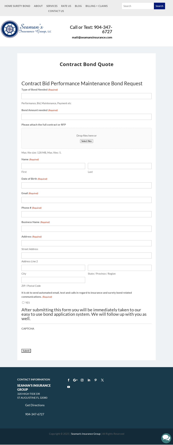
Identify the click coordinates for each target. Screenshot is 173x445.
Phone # (31, 208)
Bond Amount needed (39, 110)
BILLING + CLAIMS (96, 6)
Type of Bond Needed (39, 90)
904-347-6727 (34, 414)
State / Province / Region (102, 273)
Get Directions (35, 405)
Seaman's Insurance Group (85, 433)
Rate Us (66, 6)
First (24, 171)
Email (29, 193)
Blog (78, 6)
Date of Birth (34, 179)
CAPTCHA (27, 328)
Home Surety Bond (17, 6)
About (38, 6)
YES (27, 302)
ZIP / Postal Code (31, 285)
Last (90, 171)
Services (51, 6)
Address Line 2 (29, 261)
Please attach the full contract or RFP (43, 124)
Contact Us (56, 11)
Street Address (29, 248)
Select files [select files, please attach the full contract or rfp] (86, 141)
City (23, 273)
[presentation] (47, 338)
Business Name (35, 222)
